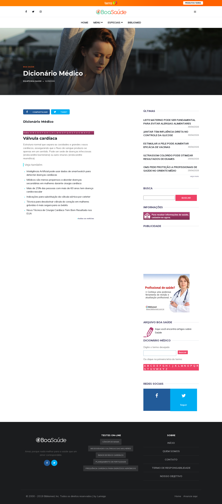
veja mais (194, 176)
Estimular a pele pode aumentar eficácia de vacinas (171, 145)
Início (171, 442)
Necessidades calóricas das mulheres (110, 448)
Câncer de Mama (110, 442)
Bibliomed (134, 22)
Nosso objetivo (171, 476)
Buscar (186, 197)
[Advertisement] (166, 250)
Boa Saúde (28, 67)
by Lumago (100, 496)
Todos (26, 133)
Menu (96, 22)
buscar (183, 352)
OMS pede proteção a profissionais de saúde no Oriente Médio (171, 169)
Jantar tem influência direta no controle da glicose (171, 133)
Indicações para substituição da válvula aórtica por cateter (58, 196)
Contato (171, 459)
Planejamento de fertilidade (111, 462)
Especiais (114, 22)
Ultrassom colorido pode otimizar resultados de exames (171, 157)
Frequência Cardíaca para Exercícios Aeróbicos (111, 468)
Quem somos (171, 451)
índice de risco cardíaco (110, 455)
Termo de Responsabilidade (171, 467)
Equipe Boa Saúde (32, 81)
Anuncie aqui (190, 496)
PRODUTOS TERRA (193, 3)
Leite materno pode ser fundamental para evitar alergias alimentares (171, 121)
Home (84, 22)
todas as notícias (85, 218)
